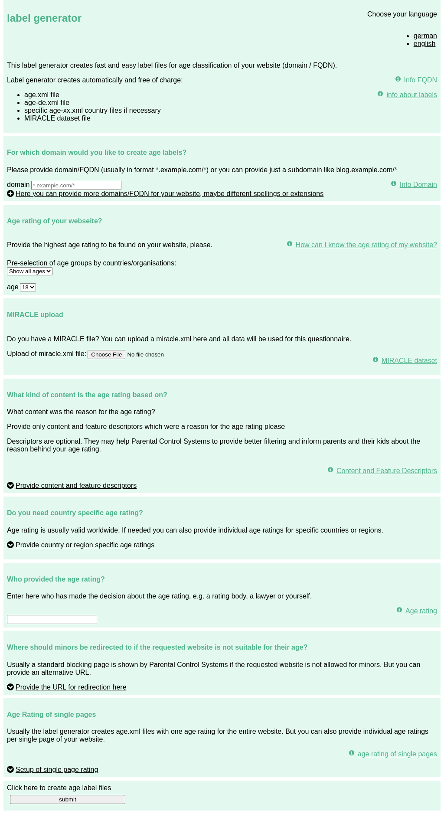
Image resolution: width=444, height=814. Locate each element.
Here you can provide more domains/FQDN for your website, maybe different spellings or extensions (169, 193)
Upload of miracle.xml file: (46, 353)
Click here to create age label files (59, 787)
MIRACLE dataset (409, 360)
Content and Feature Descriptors (386, 470)
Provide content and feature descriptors (76, 485)
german (425, 35)
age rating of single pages (397, 754)
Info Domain (418, 184)
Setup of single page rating (57, 769)
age (13, 287)
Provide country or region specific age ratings (85, 545)
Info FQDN (420, 80)
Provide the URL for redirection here (71, 687)
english (425, 43)
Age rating (421, 611)
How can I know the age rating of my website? (366, 244)
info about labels (411, 94)
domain (18, 184)
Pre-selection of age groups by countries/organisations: (91, 263)
